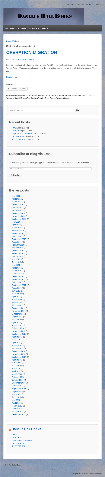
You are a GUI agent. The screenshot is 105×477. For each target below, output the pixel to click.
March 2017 (17, 299)
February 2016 (18, 328)
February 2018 (18, 274)
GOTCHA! (16, 131)
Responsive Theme (79, 474)
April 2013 (16, 403)
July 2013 (16, 394)
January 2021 (18, 210)
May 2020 (16, 222)
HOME (15, 128)
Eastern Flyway (50, 95)
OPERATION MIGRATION (31, 52)
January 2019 (18, 248)
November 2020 (19, 216)
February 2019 (18, 245)
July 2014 (16, 363)
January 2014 (18, 380)
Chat (16, 95)
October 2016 (18, 314)
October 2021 (18, 207)
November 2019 (19, 233)
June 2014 (16, 365)
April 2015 (16, 342)
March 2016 (17, 325)
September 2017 (19, 285)
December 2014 (19, 351)
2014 (14, 41)
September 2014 (19, 357)
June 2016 (16, 320)
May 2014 (16, 368)
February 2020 (18, 230)
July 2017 (16, 291)
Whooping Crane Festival (46, 98)
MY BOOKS (90, 5)
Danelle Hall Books (26, 429)
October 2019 (18, 236)
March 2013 (17, 406)
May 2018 (16, 265)
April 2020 (16, 225)
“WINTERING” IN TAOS (22, 133)
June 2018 (16, 262)
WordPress (98, 474)
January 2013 (18, 411)
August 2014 (17, 360)
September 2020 (19, 219)
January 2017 (18, 305)
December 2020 (19, 213)
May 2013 (16, 400)
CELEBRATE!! (18, 136)
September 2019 (19, 239)
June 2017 (16, 294)
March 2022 (17, 202)
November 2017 (19, 279)
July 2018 (16, 259)
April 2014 (16, 371)
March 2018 (17, 271)
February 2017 (18, 302)
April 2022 (16, 199)
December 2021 (19, 205)
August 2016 (17, 317)
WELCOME (71, 5)
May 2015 (16, 340)
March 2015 (17, 345)
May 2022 (16, 196)
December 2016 (19, 308)
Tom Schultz (31, 98)
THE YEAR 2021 (19, 139)
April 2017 (16, 297)
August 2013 (17, 391)
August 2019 (17, 242)
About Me (80, 5)
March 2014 (17, 374)
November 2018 (19, 253)
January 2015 (18, 348)
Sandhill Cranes (20, 98)
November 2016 (19, 311)
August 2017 (17, 288)
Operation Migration (79, 95)
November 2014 (19, 354)
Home (8, 41)
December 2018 (19, 251)
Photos (98, 5)
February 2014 (18, 377)
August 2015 (17, 337)
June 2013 (16, 397)
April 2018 (16, 268)
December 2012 (19, 414)
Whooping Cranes (62, 98)
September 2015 (19, 334)
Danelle (31, 59)
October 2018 (18, 256)
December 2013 (19, 383)
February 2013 (18, 409)
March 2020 (17, 228)
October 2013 (18, 386)
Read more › (11, 77)
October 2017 (18, 282)
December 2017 (19, 276)
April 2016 (16, 322)
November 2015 (19, 331)
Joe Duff (68, 95)
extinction (60, 95)
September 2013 (19, 388)
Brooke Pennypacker (36, 95)
